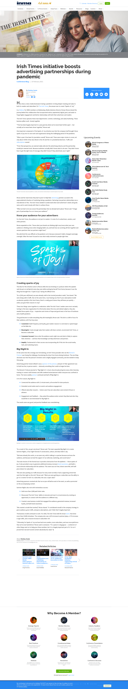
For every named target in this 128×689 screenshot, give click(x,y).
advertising (55, 198)
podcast (34, 375)
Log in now (71, 675)
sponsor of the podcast (49, 364)
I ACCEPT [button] (107, 686)
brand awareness (63, 464)
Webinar (21, 110)
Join (107, 3)
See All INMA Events (96, 237)
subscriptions (21, 142)
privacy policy (23, 686)
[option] (29, 559)
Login (101, 3)
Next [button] (79, 560)
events (68, 514)
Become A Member (64, 671)
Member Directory (92, 3)
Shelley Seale (32, 90)
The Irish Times (43, 106)
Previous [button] (19, 560)
